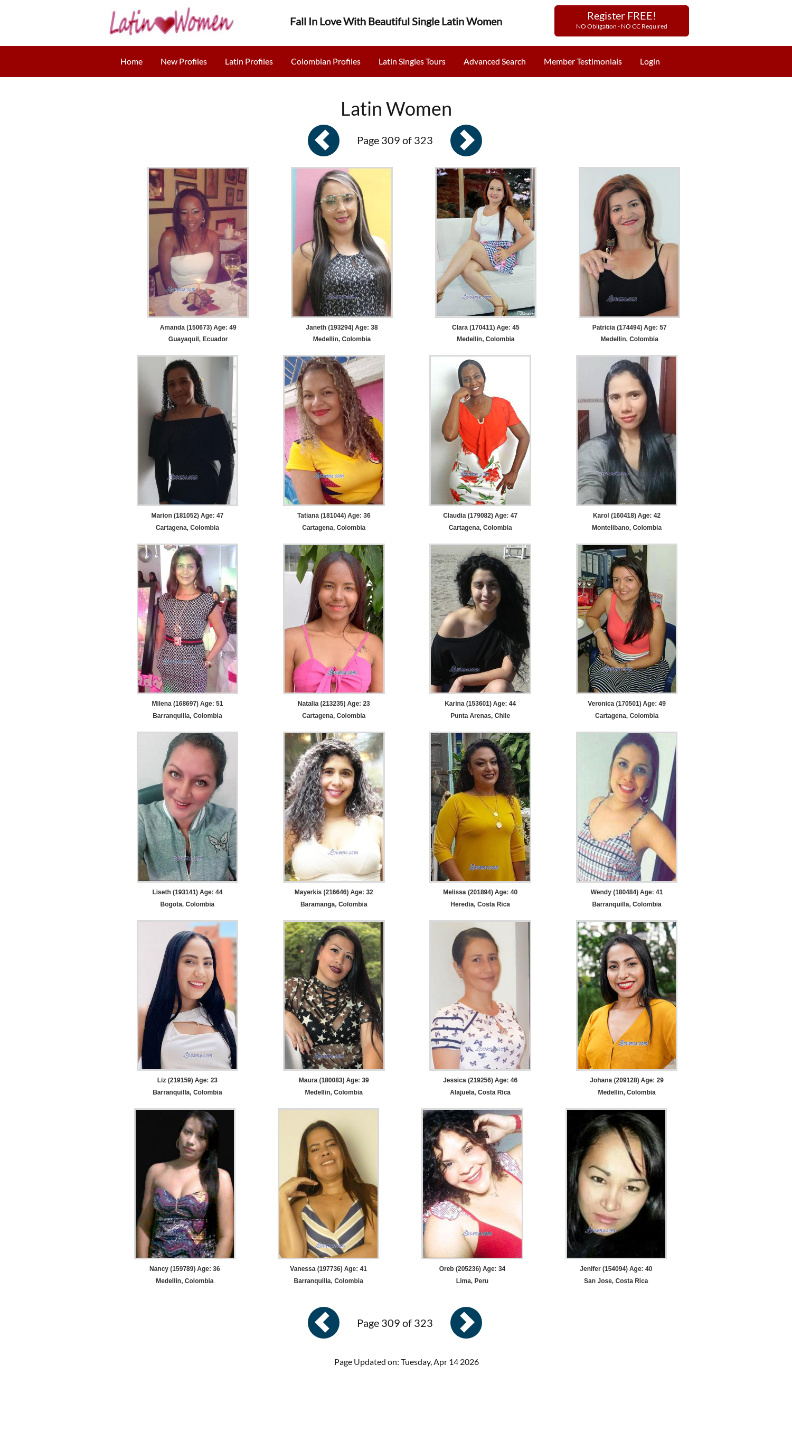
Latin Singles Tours (412, 61)
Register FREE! (621, 19)
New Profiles (184, 61)
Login (650, 61)
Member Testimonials (583, 61)
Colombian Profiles (326, 61)
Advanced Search (495, 61)
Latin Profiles (249, 61)
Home (131, 61)
